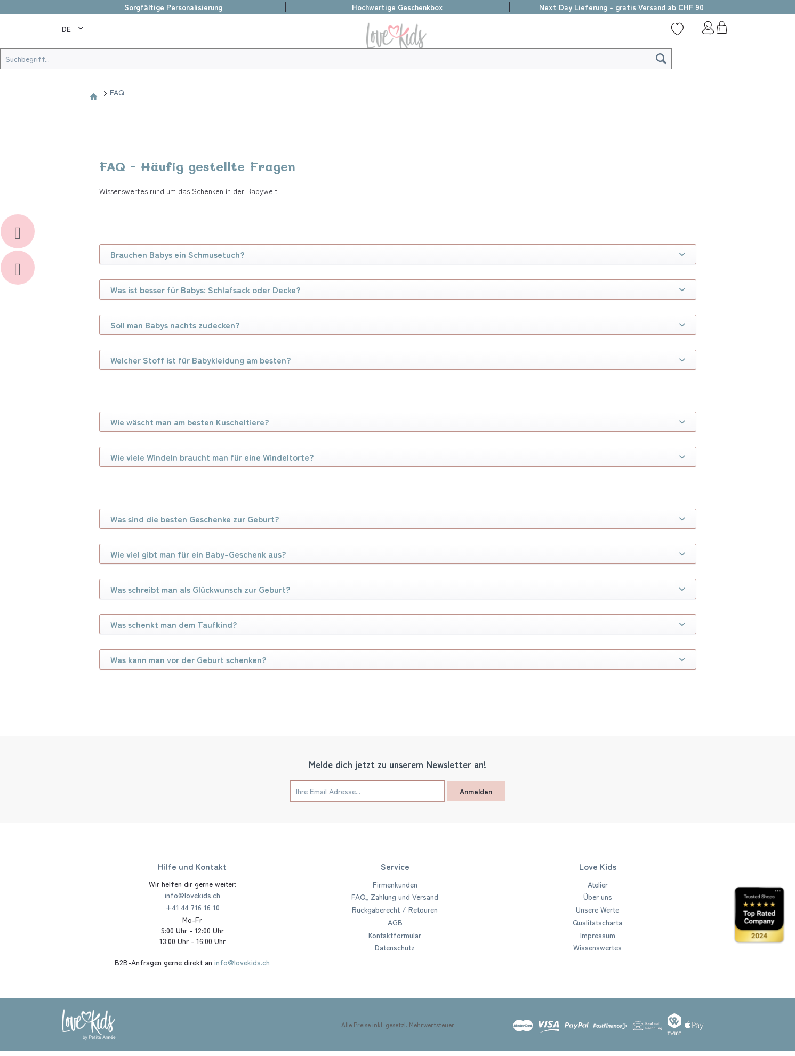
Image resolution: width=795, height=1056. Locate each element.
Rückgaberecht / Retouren (395, 909)
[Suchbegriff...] (336, 58)
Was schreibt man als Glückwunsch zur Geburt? (397, 589)
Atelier (598, 884)
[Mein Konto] (699, 30)
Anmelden (476, 791)
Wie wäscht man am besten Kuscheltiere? (397, 421)
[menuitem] (74, 27)
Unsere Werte (597, 909)
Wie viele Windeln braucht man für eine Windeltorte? (397, 456)
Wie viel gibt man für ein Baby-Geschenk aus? (397, 553)
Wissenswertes (597, 947)
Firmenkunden (395, 884)
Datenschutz (395, 947)
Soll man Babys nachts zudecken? (397, 324)
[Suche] (104, 28)
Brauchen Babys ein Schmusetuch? (397, 254)
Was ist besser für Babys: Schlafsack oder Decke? (397, 289)
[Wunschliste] (677, 28)
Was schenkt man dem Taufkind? (397, 624)
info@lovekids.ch (192, 895)
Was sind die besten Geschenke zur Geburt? (397, 518)
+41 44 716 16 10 (192, 907)
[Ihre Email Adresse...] (367, 791)
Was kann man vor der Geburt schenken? (397, 659)
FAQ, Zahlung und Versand (394, 896)
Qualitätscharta (597, 922)
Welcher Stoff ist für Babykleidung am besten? (397, 359)
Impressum (597, 935)
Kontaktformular (394, 935)
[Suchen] (661, 58)
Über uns (597, 896)
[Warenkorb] (722, 30)
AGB (395, 922)
